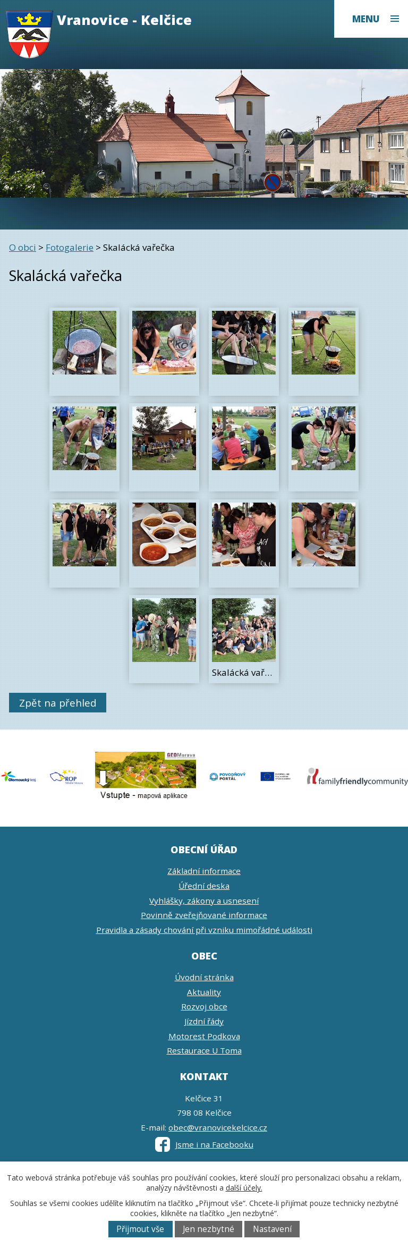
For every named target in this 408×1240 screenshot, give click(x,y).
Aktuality (204, 992)
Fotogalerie (70, 247)
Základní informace (204, 870)
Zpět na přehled (58, 702)
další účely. (244, 1188)
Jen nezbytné (208, 1229)
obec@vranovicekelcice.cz (217, 1127)
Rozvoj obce (204, 1006)
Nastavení (272, 1229)
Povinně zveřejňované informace (204, 915)
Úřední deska (204, 885)
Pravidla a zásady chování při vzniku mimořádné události (204, 929)
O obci (22, 247)
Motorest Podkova (204, 1036)
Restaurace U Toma (204, 1050)
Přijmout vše (140, 1229)
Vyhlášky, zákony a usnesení (204, 900)
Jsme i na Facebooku (204, 1144)
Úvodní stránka (204, 977)
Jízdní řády (204, 1021)
